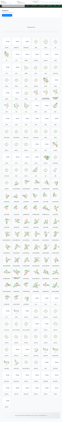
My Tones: (18, 1)
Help (59, 5)
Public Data (48, 5)
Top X (54, 5)
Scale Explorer (30, 5)
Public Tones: (3, 1)
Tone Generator (39, 5)
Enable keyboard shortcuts (36, 2)
